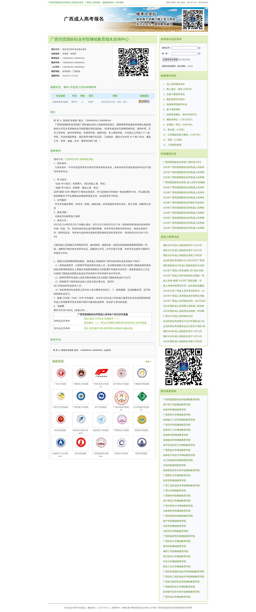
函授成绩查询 (108, 2)
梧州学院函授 (141, 453)
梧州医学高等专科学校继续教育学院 (181, 592)
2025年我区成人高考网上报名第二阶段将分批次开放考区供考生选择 (183, 306)
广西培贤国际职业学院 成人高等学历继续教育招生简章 (184, 182)
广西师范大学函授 (121, 430)
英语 (91, 319)
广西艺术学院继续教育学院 (177, 425)
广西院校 (76, 71)
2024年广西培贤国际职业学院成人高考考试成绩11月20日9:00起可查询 (183, 192)
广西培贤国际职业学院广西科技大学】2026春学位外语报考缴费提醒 (182, 162)
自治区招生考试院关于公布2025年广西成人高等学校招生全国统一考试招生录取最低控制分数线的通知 (183, 260)
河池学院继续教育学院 (174, 465)
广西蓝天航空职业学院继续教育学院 (181, 581)
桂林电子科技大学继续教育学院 (179, 455)
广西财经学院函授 (141, 384)
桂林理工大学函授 (101, 430)
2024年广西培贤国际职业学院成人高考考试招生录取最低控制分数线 (183, 187)
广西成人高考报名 (93, 2)
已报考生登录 (72, 159)
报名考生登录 (68, 49)
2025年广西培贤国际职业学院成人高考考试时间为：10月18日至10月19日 (183, 167)
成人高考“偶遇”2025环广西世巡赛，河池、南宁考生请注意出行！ (182, 280)
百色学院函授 (60, 430)
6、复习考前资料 (171, 109)
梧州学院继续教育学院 (174, 546)
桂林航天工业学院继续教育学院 (179, 420)
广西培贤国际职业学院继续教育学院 (181, 399)
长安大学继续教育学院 (174, 561)
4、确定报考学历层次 (174, 99)
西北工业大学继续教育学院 (177, 566)
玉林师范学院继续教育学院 (177, 511)
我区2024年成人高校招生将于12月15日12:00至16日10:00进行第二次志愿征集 (182, 331)
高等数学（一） (112, 319)
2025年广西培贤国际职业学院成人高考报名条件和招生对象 (183, 172)
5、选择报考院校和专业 (175, 104)
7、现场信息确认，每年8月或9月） (181, 114)
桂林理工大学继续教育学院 (177, 430)
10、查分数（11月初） (174, 129)
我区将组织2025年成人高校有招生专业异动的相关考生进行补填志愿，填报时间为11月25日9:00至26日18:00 (183, 265)
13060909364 (67, 58)
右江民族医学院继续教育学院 (178, 460)
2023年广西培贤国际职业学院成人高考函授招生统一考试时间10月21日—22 (183, 223)
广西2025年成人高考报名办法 (178, 316)
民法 (103, 323)
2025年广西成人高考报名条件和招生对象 (183, 296)
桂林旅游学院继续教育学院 (177, 440)
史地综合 (118, 328)
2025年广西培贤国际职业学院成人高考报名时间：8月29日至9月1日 (183, 177)
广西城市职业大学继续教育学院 (179, 587)
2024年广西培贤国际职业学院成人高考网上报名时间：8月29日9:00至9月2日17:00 (183, 218)
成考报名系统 (86, 159)
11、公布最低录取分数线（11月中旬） (182, 135)
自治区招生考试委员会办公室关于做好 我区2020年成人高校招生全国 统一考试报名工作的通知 (184, 326)
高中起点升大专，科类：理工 (114, 102)
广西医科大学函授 (80, 384)
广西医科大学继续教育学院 (177, 475)
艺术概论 (110, 323)
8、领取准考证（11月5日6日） (178, 119)
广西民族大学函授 (80, 407)
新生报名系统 (80, 49)
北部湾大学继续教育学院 (175, 531)
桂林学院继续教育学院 (174, 409)
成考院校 (66, 71)
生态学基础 (141, 323)
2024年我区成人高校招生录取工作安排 (182, 341)
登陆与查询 (171, 2)
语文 (86, 328)
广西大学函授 (60, 384)
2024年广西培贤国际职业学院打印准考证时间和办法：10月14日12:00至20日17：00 (184, 202)
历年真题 (119, 2)
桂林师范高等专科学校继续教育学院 (181, 470)
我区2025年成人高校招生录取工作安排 (182, 255)
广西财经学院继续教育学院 (177, 495)
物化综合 (128, 328)
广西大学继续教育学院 (174, 490)
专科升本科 (203, 2)
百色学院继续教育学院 (174, 526)
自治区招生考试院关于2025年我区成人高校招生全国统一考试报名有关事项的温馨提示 (183, 321)
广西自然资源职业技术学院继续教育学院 (183, 571)
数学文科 (99, 328)
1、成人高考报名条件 (174, 84)
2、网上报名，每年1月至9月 (177, 89)
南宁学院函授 (101, 407)
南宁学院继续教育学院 (174, 521)
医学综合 (130, 323)
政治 (86, 319)
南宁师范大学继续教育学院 (177, 501)
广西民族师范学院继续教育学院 (179, 536)
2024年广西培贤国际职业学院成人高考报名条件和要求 (183, 208)
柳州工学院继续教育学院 (175, 551)
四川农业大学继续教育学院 (177, 556)
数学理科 (108, 328)
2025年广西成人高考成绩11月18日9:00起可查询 (183, 270)
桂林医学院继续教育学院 (175, 435)
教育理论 (120, 323)
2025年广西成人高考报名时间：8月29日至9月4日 (184, 301)
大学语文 (99, 319)
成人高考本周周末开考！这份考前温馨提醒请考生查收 (183, 286)
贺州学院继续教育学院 (174, 480)
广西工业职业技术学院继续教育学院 (181, 485)
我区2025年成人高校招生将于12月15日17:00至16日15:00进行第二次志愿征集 (182, 245)
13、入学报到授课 (172, 145)
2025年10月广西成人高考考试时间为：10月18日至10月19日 (183, 291)
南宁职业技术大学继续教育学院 (179, 445)
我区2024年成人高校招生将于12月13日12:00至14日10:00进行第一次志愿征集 (182, 336)
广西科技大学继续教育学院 (177, 541)
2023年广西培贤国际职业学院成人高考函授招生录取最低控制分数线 (183, 228)
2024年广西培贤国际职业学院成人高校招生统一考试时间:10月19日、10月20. (183, 213)
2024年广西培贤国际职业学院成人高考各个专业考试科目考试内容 (183, 197)
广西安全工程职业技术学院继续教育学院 (183, 576)
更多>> (148, 361)
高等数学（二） (92, 323)
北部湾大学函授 (121, 453)
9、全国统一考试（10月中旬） (178, 124)
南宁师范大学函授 (121, 384)
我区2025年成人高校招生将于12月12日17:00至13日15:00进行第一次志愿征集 (182, 250)
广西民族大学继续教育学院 (177, 450)
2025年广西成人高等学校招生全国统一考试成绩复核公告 (183, 275)
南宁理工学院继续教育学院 (177, 404)
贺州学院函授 (80, 453)
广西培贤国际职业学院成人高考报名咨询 (65, 2)
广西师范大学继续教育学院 (177, 414)
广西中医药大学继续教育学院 (178, 506)
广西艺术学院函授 (60, 407)
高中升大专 (192, 2)
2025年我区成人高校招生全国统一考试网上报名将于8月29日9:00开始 (183, 311)
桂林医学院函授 (141, 430)
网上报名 (181, 2)
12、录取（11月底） (173, 140)
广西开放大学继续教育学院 (177, 597)
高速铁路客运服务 (60, 102)
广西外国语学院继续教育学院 (178, 516)
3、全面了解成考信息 (174, 94)
